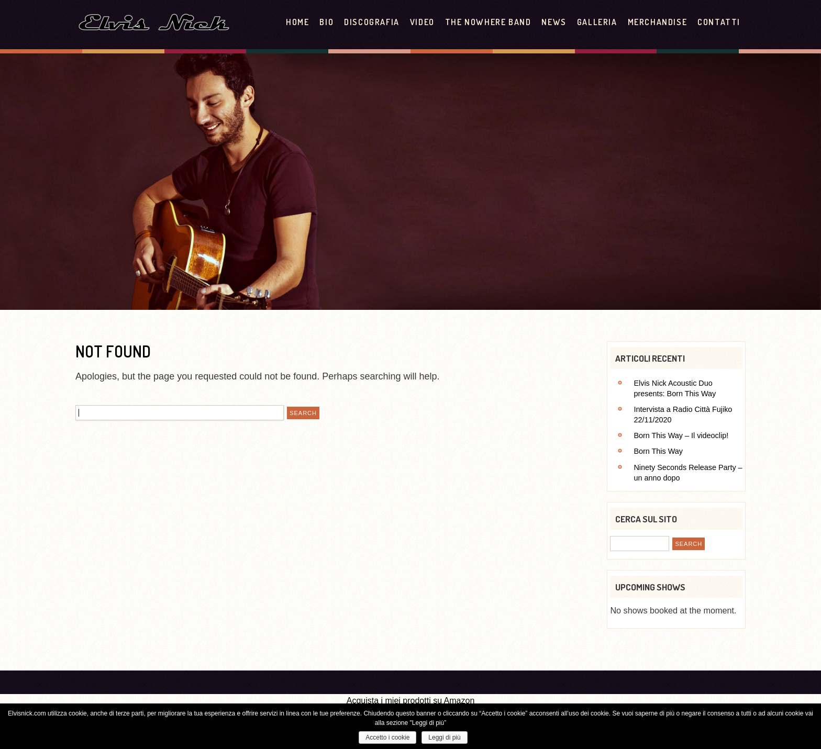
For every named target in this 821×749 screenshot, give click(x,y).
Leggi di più (444, 737)
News (553, 22)
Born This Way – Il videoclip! (681, 435)
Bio (326, 22)
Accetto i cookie (387, 737)
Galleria (597, 22)
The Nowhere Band (488, 22)
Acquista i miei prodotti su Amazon (411, 700)
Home (297, 22)
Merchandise (657, 22)
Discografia (372, 22)
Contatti (718, 22)
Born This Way (658, 451)
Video (422, 22)
